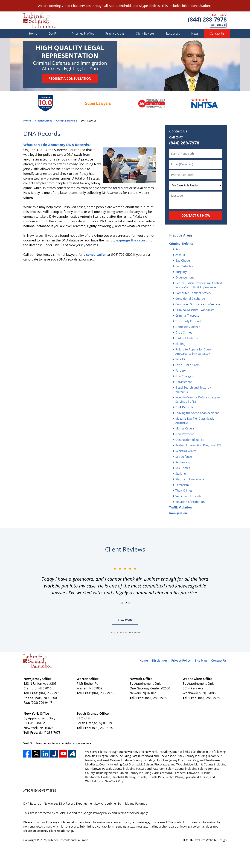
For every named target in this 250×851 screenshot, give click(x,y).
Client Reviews (145, 33)
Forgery (180, 370)
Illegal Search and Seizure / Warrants (193, 390)
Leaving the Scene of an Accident (197, 413)
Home (33, 33)
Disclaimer (159, 660)
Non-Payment (184, 434)
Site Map (201, 660)
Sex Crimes (182, 468)
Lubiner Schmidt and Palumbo (68, 840)
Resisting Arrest (185, 451)
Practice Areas (114, 33)
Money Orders (184, 428)
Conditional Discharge (190, 299)
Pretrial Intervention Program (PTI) (198, 445)
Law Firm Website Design (205, 840)
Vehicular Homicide (188, 496)
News (195, 33)
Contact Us (217, 33)
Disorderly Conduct (188, 321)
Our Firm (54, 33)
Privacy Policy (181, 660)
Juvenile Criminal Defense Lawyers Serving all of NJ (198, 399)
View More (125, 619)
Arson (179, 249)
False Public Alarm (187, 365)
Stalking (180, 474)
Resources (173, 33)
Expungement (184, 277)
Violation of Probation (190, 502)
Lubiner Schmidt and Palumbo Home (39, 20)
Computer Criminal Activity (193, 293)
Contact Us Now (195, 215)
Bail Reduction (184, 266)
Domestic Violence (187, 327)
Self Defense (183, 457)
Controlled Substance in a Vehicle (197, 304)
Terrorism (182, 485)
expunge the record (131, 240)
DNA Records (184, 407)
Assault (180, 255)
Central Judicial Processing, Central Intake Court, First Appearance (198, 285)
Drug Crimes (183, 332)
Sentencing (182, 462)
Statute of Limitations (189, 479)
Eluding (180, 344)
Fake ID (180, 359)
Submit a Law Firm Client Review (125, 632)
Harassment (183, 382)
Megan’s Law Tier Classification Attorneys (195, 421)
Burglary (181, 272)
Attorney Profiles (83, 33)
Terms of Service (129, 813)
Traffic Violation (180, 507)
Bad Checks (183, 260)
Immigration (178, 513)
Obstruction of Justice (189, 440)
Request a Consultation (69, 78)
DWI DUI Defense (186, 338)
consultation (96, 254)
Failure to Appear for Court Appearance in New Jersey (193, 351)
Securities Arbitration (66, 743)
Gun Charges (184, 376)
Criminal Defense (181, 244)
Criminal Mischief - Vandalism (194, 310)
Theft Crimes (183, 490)
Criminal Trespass (187, 315)
